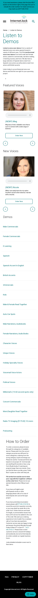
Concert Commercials (12, 402)
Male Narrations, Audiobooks (14, 324)
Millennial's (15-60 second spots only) (18, 392)
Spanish (6, 256)
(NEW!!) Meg (11, 121)
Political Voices (9, 382)
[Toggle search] (33, 21)
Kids (5, 295)
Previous (5, 143)
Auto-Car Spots (9, 314)
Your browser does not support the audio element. (19, 115)
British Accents (9, 275)
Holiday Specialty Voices (13, 363)
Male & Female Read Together (15, 304)
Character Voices (10, 343)
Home (5, 30)
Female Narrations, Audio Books (15, 334)
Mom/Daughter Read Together (15, 411)
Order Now (19, 136)
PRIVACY (15, 577)
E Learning (7, 246)
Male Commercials (10, 227)
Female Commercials (11, 236)
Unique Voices (9, 353)
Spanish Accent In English (13, 265)
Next (32, 143)
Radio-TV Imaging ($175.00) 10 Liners (18, 421)
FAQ (7, 577)
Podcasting (7, 431)
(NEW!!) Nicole (12, 187)
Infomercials (8, 285)
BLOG (19, 582)
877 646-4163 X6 (22, 504)
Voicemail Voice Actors (12, 372)
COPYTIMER (27, 577)
